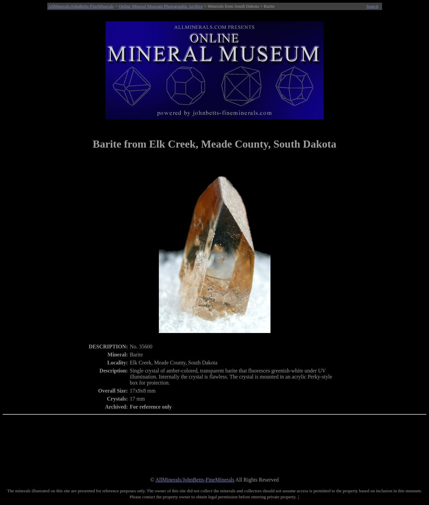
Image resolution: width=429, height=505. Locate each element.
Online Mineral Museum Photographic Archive (161, 6)
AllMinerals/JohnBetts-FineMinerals (81, 6)
